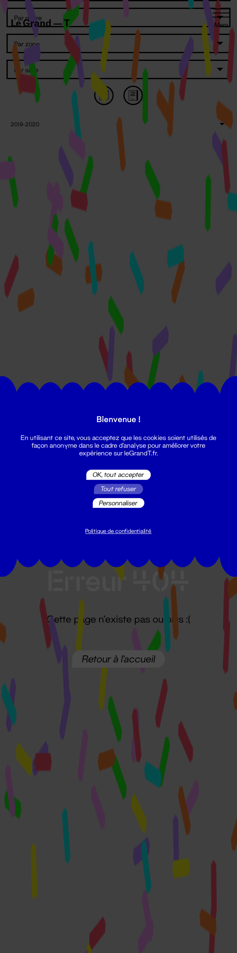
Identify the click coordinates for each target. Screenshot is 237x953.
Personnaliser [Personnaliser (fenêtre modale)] (118, 503)
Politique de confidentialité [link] (118, 531)
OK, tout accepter (118, 475)
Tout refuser (118, 489)
